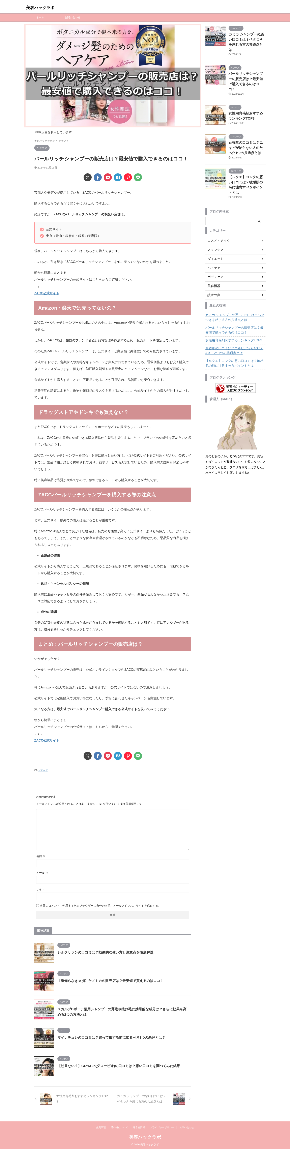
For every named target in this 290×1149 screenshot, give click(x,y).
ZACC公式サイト (46, 293)
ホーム (40, 17)
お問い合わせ (72, 17)
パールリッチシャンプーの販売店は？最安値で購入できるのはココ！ (247, 71)
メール (42, 872)
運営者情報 (139, 1126)
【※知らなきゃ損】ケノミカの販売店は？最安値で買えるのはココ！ (107, 980)
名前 (41, 855)
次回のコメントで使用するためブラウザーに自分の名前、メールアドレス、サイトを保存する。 (100, 905)
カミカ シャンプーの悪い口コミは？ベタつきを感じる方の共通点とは (247, 38)
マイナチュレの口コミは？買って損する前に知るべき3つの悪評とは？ (108, 1037)
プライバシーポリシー (162, 1126)
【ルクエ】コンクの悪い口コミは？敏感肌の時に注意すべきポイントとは (247, 165)
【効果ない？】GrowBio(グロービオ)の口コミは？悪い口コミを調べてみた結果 (115, 1065)
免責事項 (101, 1126)
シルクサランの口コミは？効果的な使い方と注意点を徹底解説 (102, 952)
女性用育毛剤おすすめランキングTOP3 (230, 317)
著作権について (119, 1126)
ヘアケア (43, 770)
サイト (40, 888)
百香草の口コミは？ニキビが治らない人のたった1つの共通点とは (247, 132)
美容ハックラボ (40, 7)
